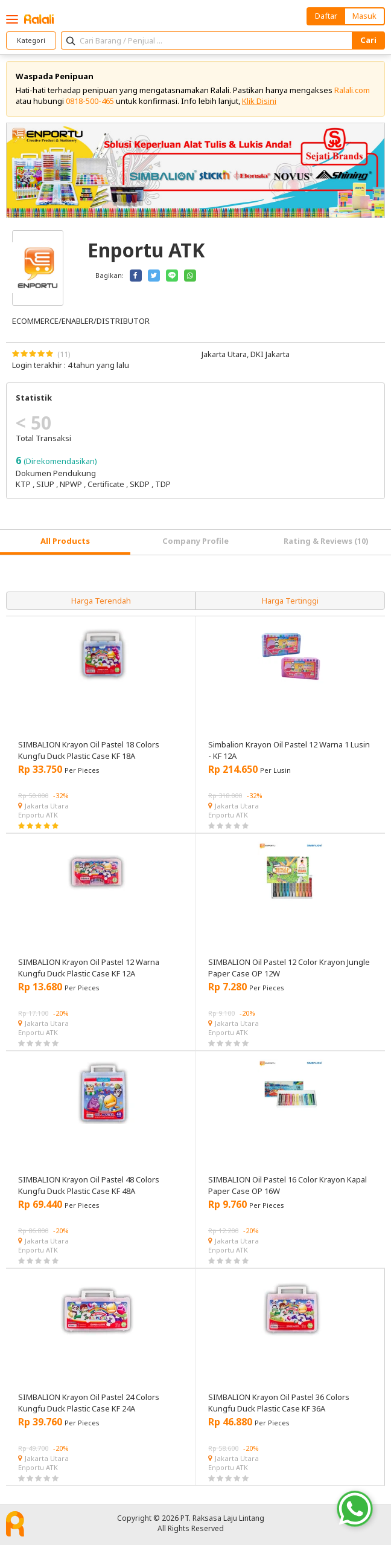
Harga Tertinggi (290, 600)
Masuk (364, 15)
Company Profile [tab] (195, 540)
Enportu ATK (38, 814)
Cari (368, 39)
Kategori (31, 40)
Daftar (326, 15)
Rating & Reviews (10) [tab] (326, 540)
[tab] (65, 542)
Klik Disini (259, 100)
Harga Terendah (101, 600)
